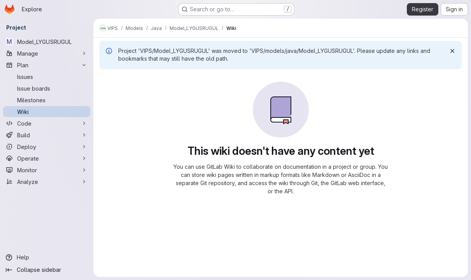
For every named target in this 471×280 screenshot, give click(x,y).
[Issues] (46, 76)
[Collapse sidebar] (46, 269)
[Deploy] (46, 146)
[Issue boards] (46, 88)
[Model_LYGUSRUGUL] (46, 41)
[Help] (46, 257)
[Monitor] (46, 169)
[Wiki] (46, 111)
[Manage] (46, 53)
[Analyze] (46, 181)
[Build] (46, 135)
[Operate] (46, 158)
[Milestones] (46, 99)
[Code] (46, 123)
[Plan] (46, 65)
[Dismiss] (452, 51)
